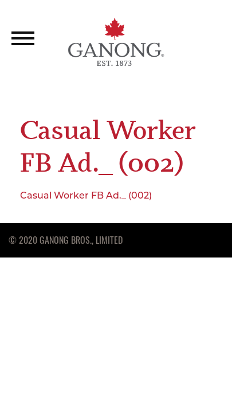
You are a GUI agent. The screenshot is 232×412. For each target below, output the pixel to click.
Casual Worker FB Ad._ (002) (86, 195)
